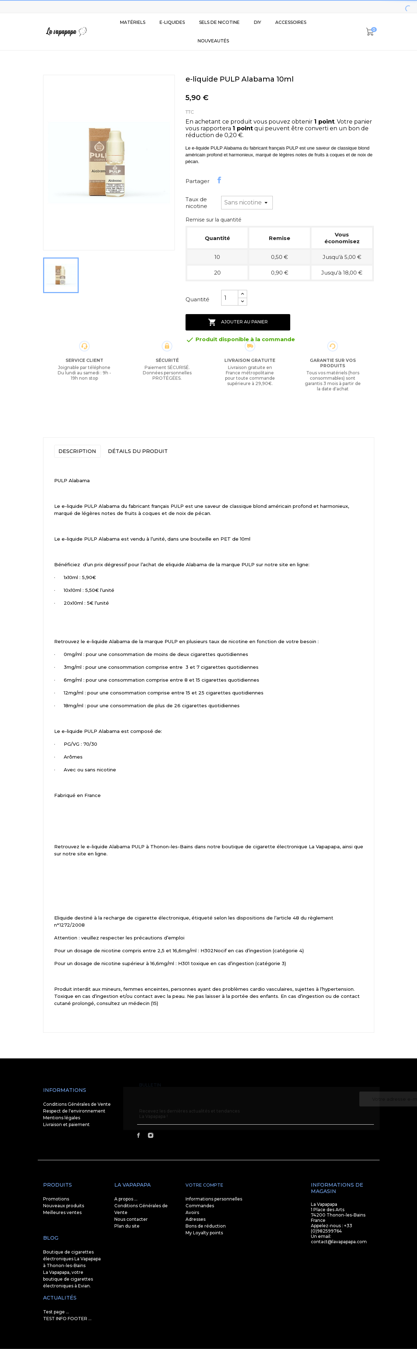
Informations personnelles (214, 1199)
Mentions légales (61, 1117)
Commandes (200, 1205)
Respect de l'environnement (74, 1111)
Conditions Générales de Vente (77, 1104)
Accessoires (290, 22)
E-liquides (172, 22)
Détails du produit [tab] (138, 451)
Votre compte (204, 1185)
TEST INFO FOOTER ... (67, 1318)
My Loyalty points (204, 1232)
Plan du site (127, 1226)
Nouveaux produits (63, 1205)
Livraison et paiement (66, 1124)
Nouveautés (213, 40)
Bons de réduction (206, 1226)
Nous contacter (131, 1219)
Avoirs (192, 1212)
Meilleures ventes (62, 1212)
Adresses (195, 1219)
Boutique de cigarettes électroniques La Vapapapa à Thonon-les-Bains (72, 1258)
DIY (257, 22)
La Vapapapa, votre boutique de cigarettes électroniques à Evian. (68, 1279)
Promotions (56, 1199)
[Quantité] (229, 298)
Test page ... (56, 1311)
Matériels (132, 22)
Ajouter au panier (238, 322)
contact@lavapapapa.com (339, 1241)
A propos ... (125, 1199)
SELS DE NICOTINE (219, 22)
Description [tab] (77, 451)
